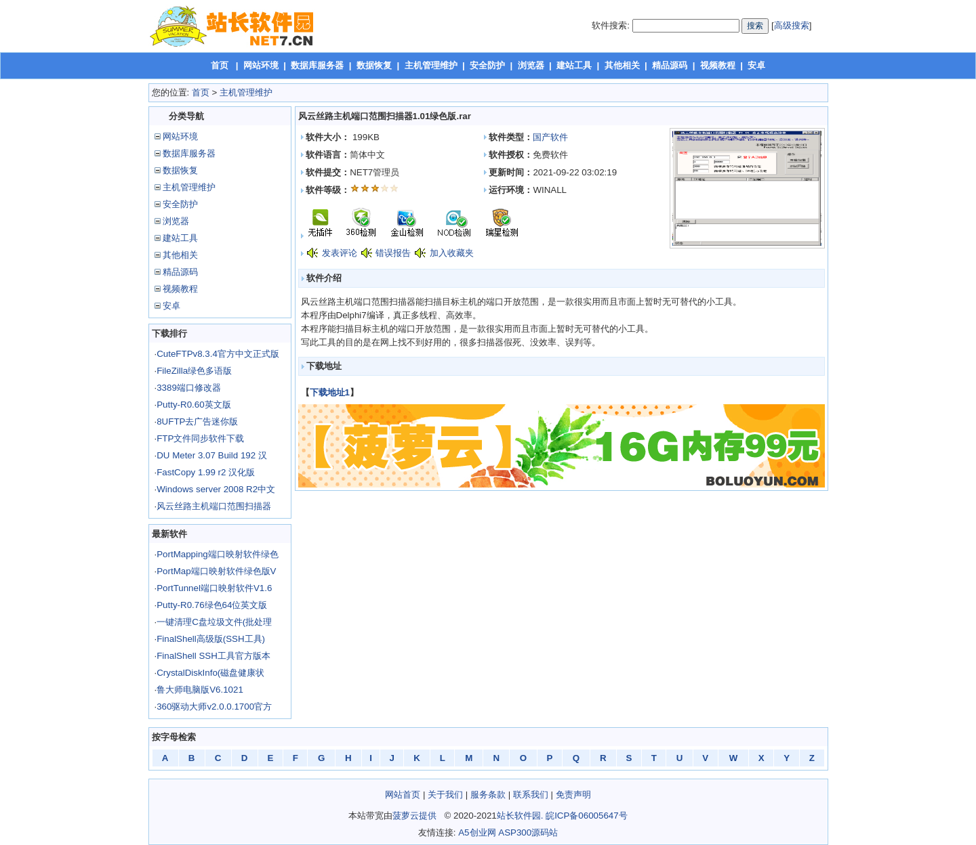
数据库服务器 (317, 65)
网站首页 (402, 794)
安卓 (756, 65)
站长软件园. (520, 815)
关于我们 (445, 794)
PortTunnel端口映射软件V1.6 (214, 588)
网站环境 (261, 65)
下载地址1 (330, 392)
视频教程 (717, 65)
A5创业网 (476, 832)
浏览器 (531, 65)
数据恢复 (374, 65)
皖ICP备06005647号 (587, 815)
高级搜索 (791, 25)
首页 (219, 65)
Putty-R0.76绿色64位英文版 (212, 605)
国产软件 (550, 137)
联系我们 (530, 794)
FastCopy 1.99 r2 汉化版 (206, 472)
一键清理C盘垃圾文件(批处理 (214, 622)
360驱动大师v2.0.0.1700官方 (214, 706)
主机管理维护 (431, 65)
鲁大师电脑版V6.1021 (200, 690)
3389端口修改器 (189, 388)
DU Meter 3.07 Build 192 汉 (212, 455)
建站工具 (574, 65)
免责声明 (573, 794)
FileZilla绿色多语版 (194, 371)
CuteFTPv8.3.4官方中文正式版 (218, 354)
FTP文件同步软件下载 (200, 438)
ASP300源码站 (528, 832)
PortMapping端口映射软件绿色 (218, 554)
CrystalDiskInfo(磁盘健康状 (210, 673)
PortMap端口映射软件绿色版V (216, 571)
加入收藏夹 (452, 253)
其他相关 (622, 65)
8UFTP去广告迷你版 (197, 421)
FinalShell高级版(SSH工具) (211, 639)
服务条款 (488, 794)
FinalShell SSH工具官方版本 (213, 656)
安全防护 (487, 65)
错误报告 (393, 253)
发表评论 (339, 253)
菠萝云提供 (414, 815)
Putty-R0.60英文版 (193, 404)
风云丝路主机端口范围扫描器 (214, 506)
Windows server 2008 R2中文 (216, 489)
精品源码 (669, 65)
